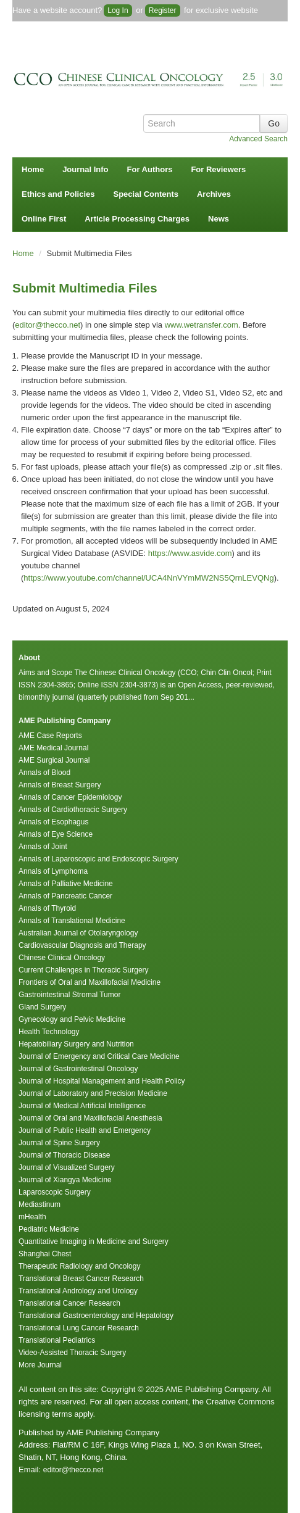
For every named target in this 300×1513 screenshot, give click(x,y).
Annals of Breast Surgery (60, 785)
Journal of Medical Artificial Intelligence (82, 1105)
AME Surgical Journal (54, 760)
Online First (44, 218)
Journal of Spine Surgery (59, 1142)
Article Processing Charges (137, 218)
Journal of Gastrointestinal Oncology (78, 1068)
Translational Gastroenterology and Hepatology (96, 1315)
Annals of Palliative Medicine (66, 883)
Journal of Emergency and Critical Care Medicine (99, 1056)
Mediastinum (39, 1204)
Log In (117, 10)
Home (33, 169)
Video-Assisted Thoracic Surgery (72, 1352)
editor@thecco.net (47, 325)
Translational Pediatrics (57, 1340)
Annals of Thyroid (47, 908)
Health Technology (49, 1031)
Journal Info (85, 169)
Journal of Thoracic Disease (64, 1155)
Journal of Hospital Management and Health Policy (102, 1081)
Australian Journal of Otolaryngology (78, 933)
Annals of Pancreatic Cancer (65, 896)
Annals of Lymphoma (53, 871)
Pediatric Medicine (49, 1229)
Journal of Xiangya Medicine (65, 1179)
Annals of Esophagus (53, 822)
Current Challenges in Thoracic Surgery (84, 970)
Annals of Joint (43, 846)
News (218, 218)
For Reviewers (218, 169)
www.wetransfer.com (201, 325)
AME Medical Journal (53, 748)
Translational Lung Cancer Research (79, 1328)
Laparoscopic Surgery (55, 1192)
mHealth (32, 1216)
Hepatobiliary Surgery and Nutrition (76, 1044)
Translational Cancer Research (69, 1303)
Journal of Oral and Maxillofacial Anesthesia (90, 1118)
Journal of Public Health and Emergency (85, 1130)
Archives (214, 194)
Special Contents (146, 194)
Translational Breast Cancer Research (81, 1278)
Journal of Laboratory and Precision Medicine (93, 1093)
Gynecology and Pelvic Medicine (72, 1019)
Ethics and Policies (58, 194)
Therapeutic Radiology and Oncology (79, 1266)
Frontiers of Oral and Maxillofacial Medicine (89, 982)
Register (163, 10)
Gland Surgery (42, 1007)
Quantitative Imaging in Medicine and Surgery (94, 1241)
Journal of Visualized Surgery (67, 1167)
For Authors (150, 169)
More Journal (40, 1365)
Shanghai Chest (45, 1254)
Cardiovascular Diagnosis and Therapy (82, 945)
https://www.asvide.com (190, 553)
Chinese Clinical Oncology (62, 957)
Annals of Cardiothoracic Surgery (73, 809)
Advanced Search (258, 139)
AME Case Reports (50, 735)
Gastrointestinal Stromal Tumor (69, 994)
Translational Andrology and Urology (78, 1291)
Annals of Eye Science (56, 834)
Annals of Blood (44, 772)
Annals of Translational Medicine (72, 920)
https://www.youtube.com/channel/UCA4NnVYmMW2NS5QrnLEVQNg (148, 577)
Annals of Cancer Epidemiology (70, 797)
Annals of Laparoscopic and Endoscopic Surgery (98, 859)
